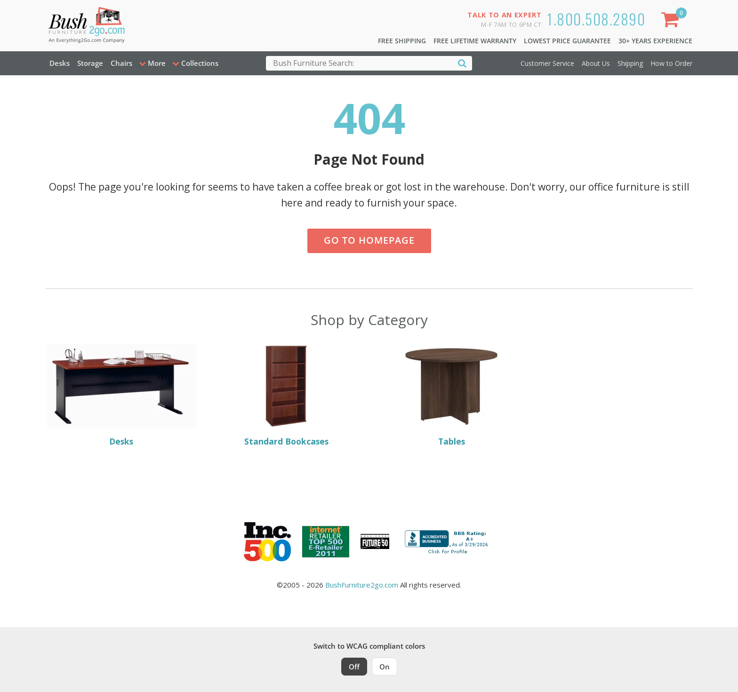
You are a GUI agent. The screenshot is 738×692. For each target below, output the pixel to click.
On (384, 666)
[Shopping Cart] (671, 21)
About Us (596, 63)
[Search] (462, 62)
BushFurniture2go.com (361, 584)
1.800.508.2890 (596, 19)
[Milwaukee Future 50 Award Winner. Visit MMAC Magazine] (375, 541)
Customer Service (547, 63)
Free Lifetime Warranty (474, 40)
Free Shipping (402, 40)
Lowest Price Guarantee (567, 40)
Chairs (121, 63)
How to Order (671, 63)
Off (354, 666)
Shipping (630, 63)
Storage (90, 63)
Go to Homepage (369, 240)
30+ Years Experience (655, 40)
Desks (59, 63)
